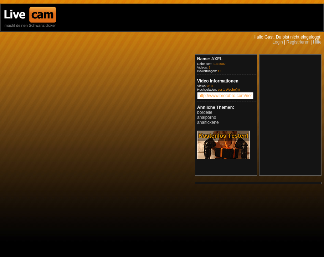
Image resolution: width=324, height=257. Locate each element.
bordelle (204, 112)
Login (277, 42)
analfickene (208, 122)
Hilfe (317, 42)
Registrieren (297, 42)
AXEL (217, 58)
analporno (206, 117)
